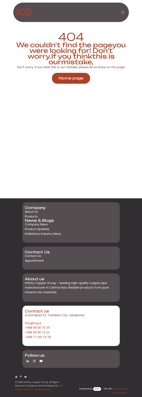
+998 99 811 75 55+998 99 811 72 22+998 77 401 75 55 (38, 332)
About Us (31, 212)
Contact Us (33, 256)
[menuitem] (16, 376)
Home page (71, 78)
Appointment (34, 261)
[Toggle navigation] (122, 12)
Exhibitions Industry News (43, 234)
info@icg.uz (33, 323)
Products (31, 216)
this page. (118, 67)
